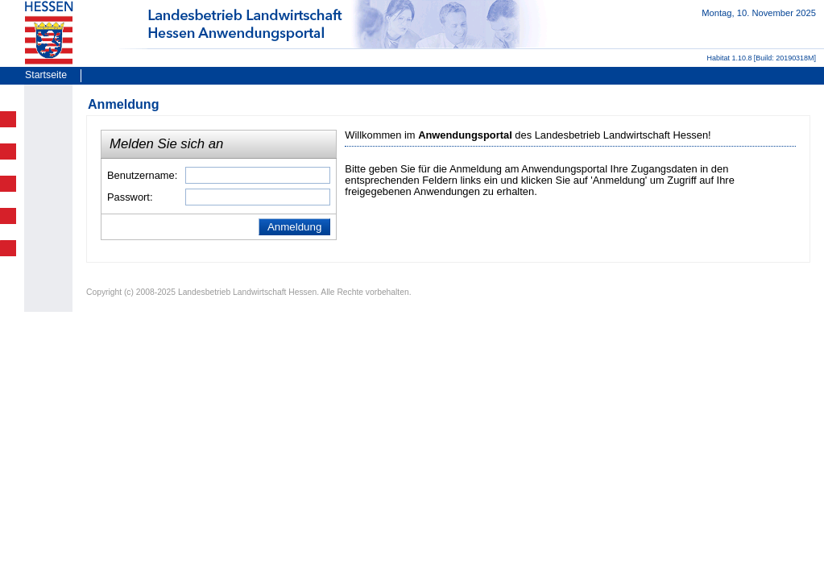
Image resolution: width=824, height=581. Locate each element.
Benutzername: (142, 175)
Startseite (46, 75)
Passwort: (130, 197)
